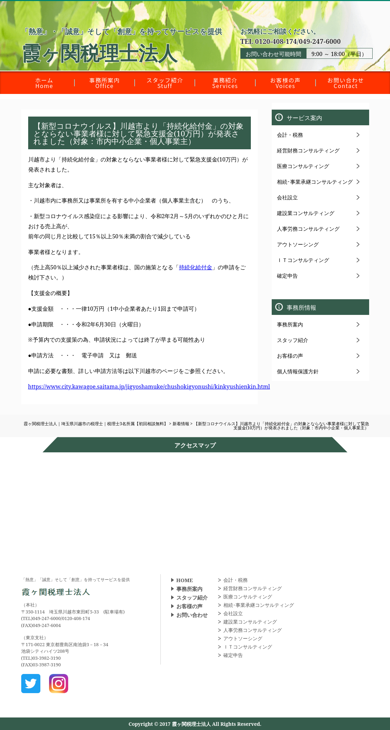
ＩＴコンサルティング (303, 259)
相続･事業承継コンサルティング (315, 181)
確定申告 (287, 275)
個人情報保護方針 (298, 371)
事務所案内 (290, 324)
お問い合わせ (192, 614)
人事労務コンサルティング (308, 228)
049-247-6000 (320, 41)
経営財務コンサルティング (308, 150)
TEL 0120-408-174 (268, 41)
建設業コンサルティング (305, 212)
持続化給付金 (195, 267)
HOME (184, 580)
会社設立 (287, 197)
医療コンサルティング (303, 165)
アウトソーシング (298, 244)
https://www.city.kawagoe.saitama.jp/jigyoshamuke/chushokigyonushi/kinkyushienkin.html (149, 386)
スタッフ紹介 (292, 339)
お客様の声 (290, 355)
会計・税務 (290, 134)
